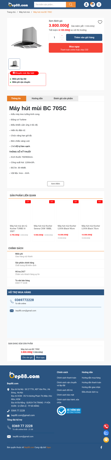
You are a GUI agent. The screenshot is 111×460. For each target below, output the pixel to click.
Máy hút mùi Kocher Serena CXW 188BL (43, 227)
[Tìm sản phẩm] (50, 4)
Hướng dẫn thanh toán (91, 382)
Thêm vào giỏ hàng (84, 37)
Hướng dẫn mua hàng (91, 378)
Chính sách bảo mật (65, 395)
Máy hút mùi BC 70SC (30, 349)
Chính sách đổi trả (64, 390)
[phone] (106, 428)
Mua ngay (74, 48)
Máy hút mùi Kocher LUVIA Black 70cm (91, 227)
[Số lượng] (54, 37)
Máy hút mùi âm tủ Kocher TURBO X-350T (18, 229)
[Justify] (70, 4)
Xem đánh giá (55, 21)
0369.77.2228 (18, 410)
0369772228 (24, 300)
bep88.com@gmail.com (23, 415)
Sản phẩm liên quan (23, 195)
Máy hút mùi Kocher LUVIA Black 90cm (67, 227)
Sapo (48, 447)
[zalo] (106, 435)
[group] (27, 38)
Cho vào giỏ (27, 357)
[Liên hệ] (106, 442)
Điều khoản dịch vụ (90, 392)
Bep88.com (29, 447)
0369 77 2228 (22, 426)
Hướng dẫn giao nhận (91, 387)
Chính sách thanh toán (66, 378)
